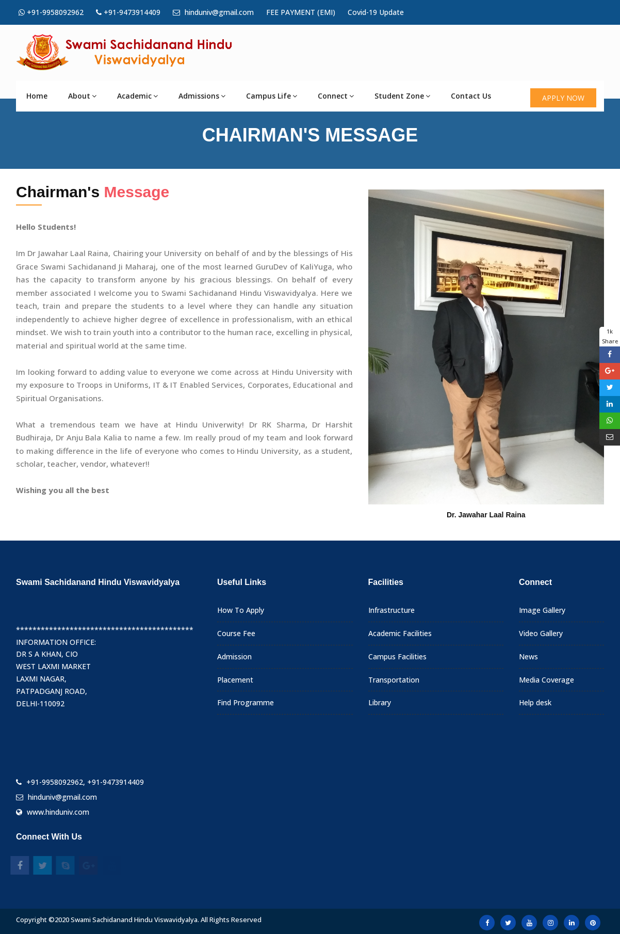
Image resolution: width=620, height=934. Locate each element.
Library (379, 702)
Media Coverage (546, 680)
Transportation (393, 680)
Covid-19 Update (376, 12)
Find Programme (245, 702)
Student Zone (402, 96)
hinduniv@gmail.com (213, 12)
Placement (235, 680)
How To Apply (240, 610)
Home (36, 96)
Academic (137, 96)
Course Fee (236, 633)
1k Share (610, 336)
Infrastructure (391, 610)
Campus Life (271, 96)
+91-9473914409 (128, 12)
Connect (336, 96)
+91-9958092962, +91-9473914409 (85, 782)
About (82, 96)
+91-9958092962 (51, 12)
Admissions (201, 96)
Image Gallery (542, 610)
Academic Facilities (400, 633)
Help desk (535, 702)
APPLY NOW (563, 98)
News (528, 656)
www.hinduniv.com (58, 812)
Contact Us (471, 96)
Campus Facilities (397, 656)
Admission (234, 656)
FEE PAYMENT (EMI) (300, 12)
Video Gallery (541, 633)
